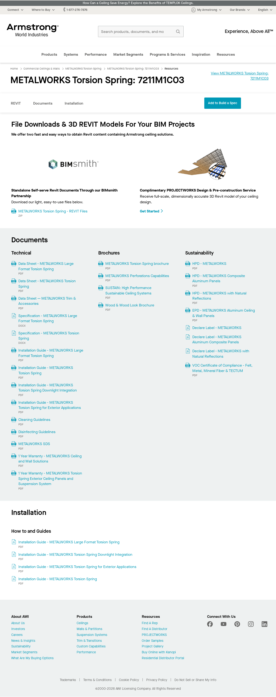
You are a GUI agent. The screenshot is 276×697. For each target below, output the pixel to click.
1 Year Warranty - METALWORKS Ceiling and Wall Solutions (50, 459)
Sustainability (21, 647)
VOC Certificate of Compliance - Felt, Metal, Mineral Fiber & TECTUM (222, 368)
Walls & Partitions (89, 629)
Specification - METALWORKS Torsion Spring (48, 336)
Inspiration (201, 54)
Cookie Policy (129, 680)
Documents (42, 103)
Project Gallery (152, 647)
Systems (71, 54)
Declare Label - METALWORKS (216, 327)
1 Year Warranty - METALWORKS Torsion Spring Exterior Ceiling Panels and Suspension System (50, 478)
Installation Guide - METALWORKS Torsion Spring (45, 370)
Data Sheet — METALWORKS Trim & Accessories (47, 301)
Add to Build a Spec (222, 103)
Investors (18, 629)
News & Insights (23, 641)
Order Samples (152, 641)
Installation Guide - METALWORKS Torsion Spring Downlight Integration (47, 388)
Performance (96, 54)
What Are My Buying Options (32, 658)
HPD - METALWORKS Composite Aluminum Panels (218, 278)
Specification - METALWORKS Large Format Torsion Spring (47, 318)
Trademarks (68, 680)
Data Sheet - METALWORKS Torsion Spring (47, 283)
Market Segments (128, 54)
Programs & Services (167, 54)
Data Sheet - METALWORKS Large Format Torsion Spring (46, 266)
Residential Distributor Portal (163, 658)
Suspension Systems (92, 635)
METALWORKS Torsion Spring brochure (137, 263)
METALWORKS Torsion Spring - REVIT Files (52, 211)
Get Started (151, 211)
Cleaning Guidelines (34, 419)
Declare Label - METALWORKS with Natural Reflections (220, 353)
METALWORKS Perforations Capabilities (137, 275)
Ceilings (82, 623)
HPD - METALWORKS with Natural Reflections (219, 296)
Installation (74, 103)
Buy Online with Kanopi (159, 652)
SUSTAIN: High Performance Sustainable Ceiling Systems (128, 290)
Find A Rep (150, 623)
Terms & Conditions (97, 680)
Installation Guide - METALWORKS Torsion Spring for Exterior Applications (49, 405)
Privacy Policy (156, 680)
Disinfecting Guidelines (36, 431)
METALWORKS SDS (34, 443)
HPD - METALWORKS (209, 263)
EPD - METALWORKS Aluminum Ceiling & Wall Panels (223, 313)
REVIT (16, 103)
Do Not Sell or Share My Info (195, 680)
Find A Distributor (154, 629)
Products (49, 54)
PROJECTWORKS (154, 635)
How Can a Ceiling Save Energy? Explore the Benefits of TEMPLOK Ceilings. (138, 3)
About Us (18, 623)
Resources (226, 54)
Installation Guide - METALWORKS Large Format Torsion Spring (50, 353)
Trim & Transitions (89, 641)
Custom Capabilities (91, 647)
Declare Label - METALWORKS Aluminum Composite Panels (216, 339)
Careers (17, 635)
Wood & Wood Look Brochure (129, 305)
